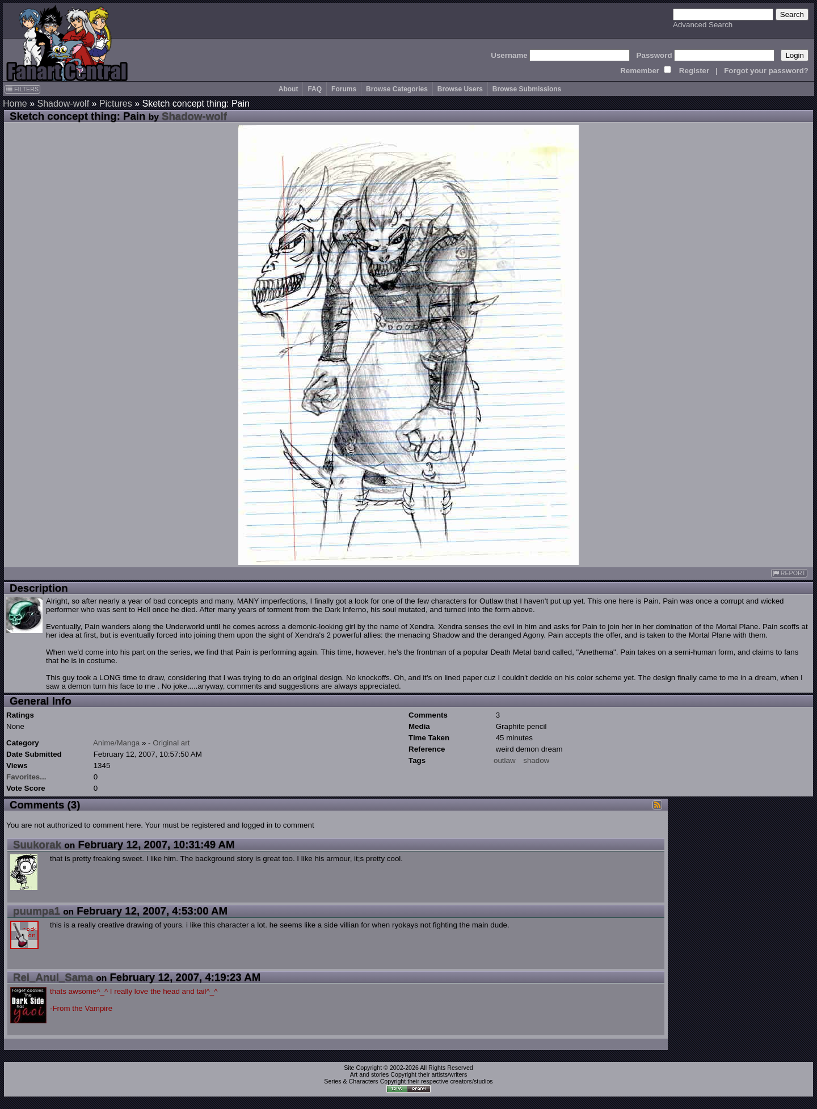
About (288, 89)
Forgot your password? (766, 70)
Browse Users (460, 89)
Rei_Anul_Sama (53, 977)
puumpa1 (36, 911)
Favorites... (26, 777)
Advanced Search (702, 24)
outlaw (505, 760)
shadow (536, 760)
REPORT (789, 573)
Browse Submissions (526, 89)
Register (694, 70)
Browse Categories (397, 89)
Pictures (115, 103)
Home (15, 103)
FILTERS (22, 89)
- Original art (168, 743)
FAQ (315, 89)
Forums (343, 89)
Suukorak (37, 844)
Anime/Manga (116, 743)
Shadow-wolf (63, 103)
